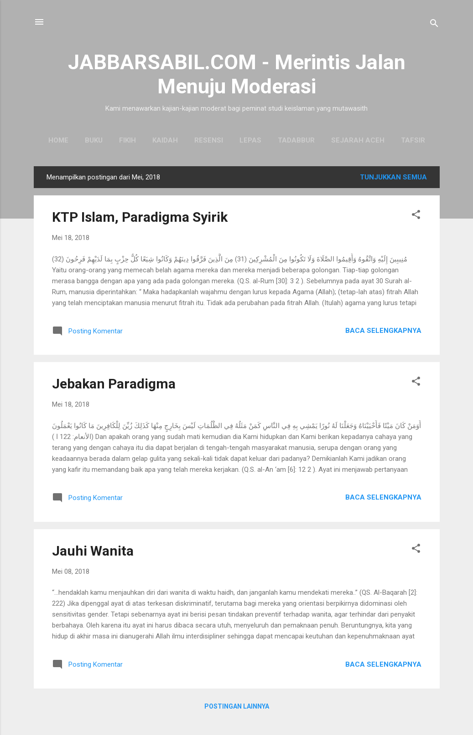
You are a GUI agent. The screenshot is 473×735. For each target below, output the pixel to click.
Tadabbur (296, 140)
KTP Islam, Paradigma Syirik (140, 217)
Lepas (250, 140)
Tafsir (413, 140)
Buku (94, 140)
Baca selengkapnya (383, 331)
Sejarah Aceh (358, 140)
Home (58, 140)
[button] (416, 216)
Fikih (127, 140)
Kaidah (165, 140)
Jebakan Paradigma (114, 384)
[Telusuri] (434, 25)
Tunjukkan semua (393, 177)
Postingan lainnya (236, 706)
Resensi (208, 140)
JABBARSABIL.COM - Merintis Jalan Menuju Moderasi (236, 74)
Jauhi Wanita (93, 551)
